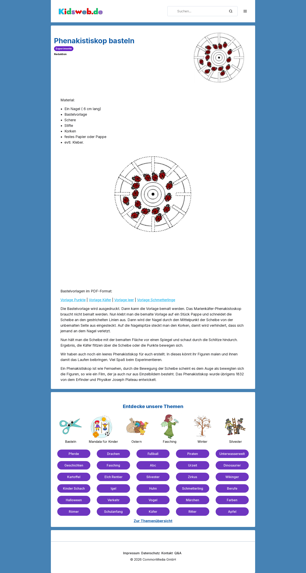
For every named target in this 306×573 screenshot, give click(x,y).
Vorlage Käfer (100, 300)
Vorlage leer (124, 300)
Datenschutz (150, 553)
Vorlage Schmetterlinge (156, 300)
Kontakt (167, 553)
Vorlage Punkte (73, 300)
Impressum (131, 553)
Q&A (178, 553)
